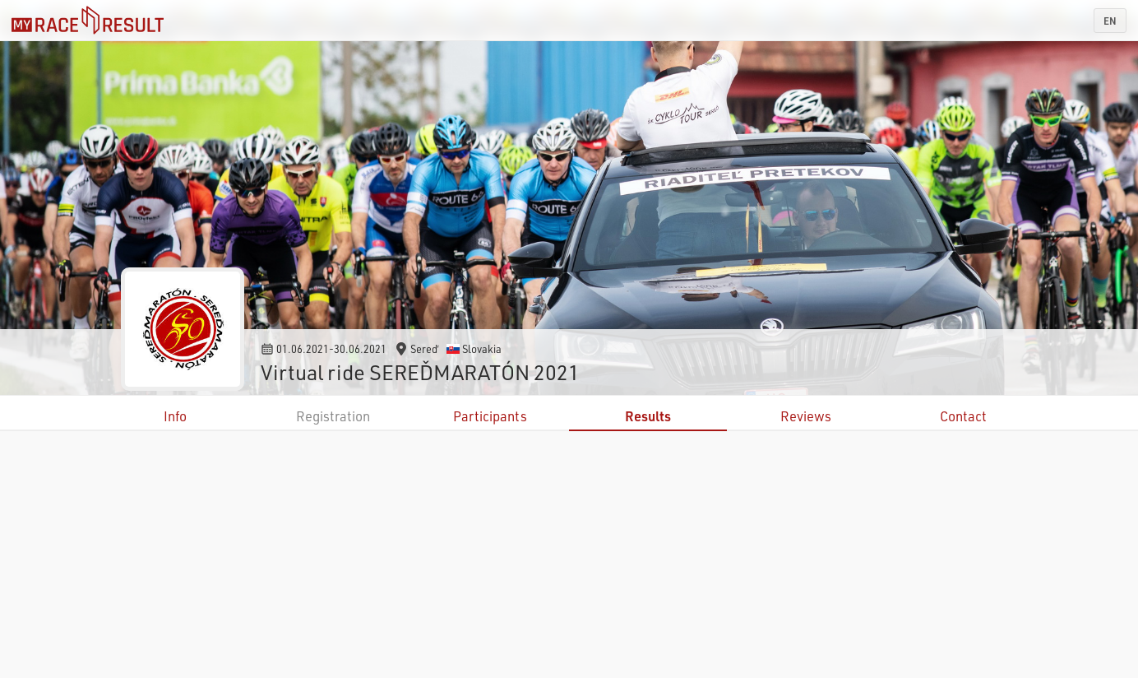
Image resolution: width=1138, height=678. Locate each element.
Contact (963, 416)
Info (175, 416)
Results (648, 416)
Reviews (805, 416)
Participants (490, 416)
